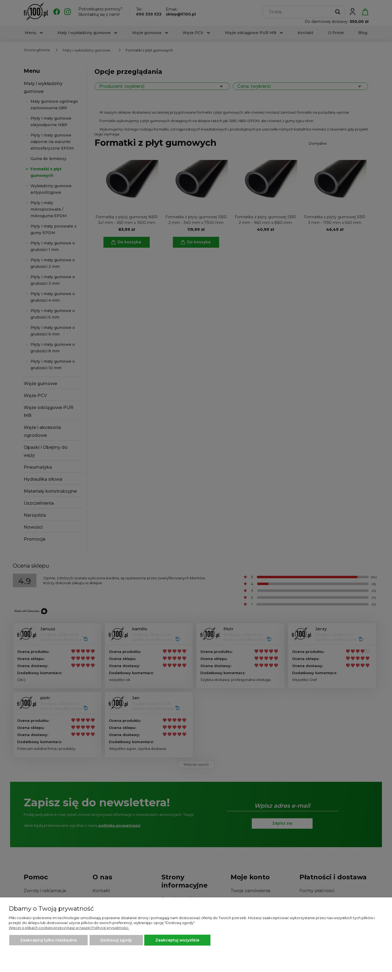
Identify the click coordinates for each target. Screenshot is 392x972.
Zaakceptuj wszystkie (177, 940)
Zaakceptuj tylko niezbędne (48, 940)
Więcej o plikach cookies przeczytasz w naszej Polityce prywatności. (69, 927)
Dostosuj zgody (116, 940)
